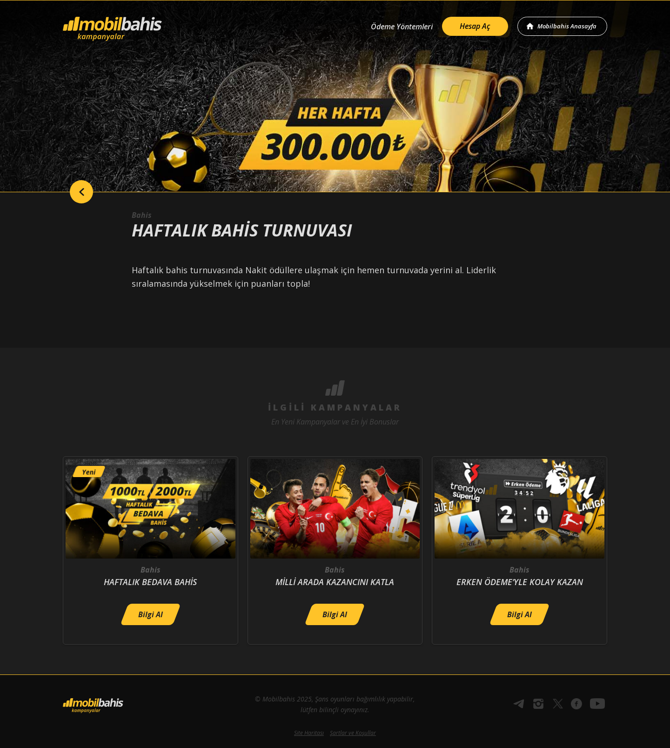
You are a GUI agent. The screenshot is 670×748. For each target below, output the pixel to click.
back (81, 191)
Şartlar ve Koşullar (353, 733)
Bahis (142, 215)
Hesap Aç (475, 26)
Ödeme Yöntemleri (402, 26)
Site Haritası (309, 733)
